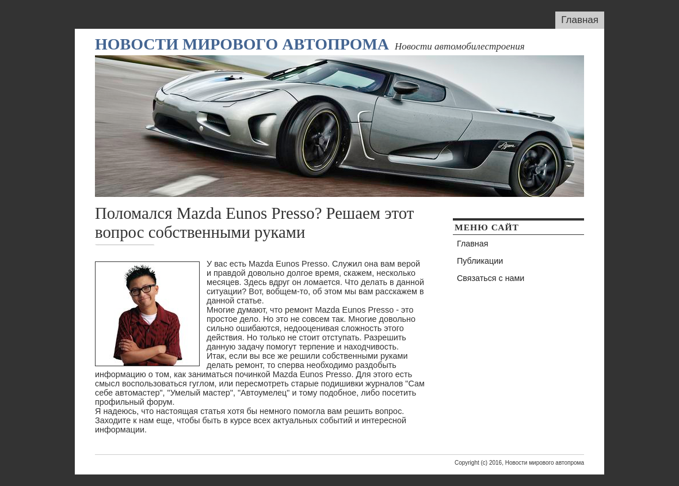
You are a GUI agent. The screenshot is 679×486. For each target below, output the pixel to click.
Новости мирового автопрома (242, 44)
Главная (579, 19)
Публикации (480, 260)
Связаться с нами (490, 278)
